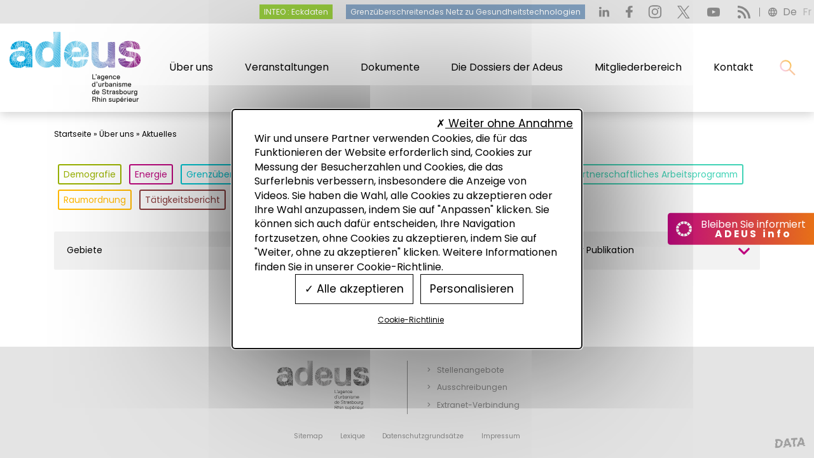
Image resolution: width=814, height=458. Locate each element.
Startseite (73, 133)
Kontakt (734, 67)
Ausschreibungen (472, 387)
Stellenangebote (470, 369)
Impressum (500, 436)
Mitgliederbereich (638, 67)
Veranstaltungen (287, 67)
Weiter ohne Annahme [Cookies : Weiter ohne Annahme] (504, 123)
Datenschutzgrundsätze (423, 436)
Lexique (352, 436)
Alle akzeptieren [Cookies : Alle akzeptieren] (354, 288)
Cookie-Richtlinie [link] (411, 319)
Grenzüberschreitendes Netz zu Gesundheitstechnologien (465, 11)
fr (807, 11)
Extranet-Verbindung (478, 404)
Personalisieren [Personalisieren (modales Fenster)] (472, 288)
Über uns (191, 67)
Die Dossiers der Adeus (507, 67)
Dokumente (390, 67)
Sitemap (308, 436)
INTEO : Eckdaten (296, 11)
